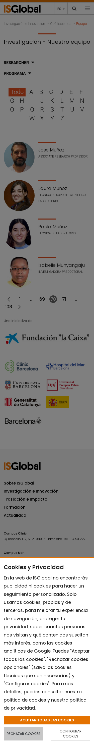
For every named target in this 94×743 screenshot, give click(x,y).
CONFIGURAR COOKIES (70, 734)
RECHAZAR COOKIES (23, 733)
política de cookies (25, 700)
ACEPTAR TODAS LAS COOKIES (47, 720)
